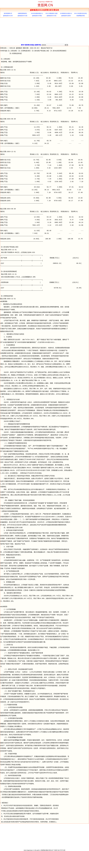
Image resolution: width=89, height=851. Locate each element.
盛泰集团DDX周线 (37, 15)
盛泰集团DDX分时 (8, 15)
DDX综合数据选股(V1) (37, 13)
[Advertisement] (44, 31)
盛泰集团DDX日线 (22, 15)
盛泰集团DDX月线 (51, 15)
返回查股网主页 (8, 13)
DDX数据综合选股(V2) (66, 13)
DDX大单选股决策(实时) (80, 13)
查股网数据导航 (80, 15)
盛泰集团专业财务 (66, 15)
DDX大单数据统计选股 (51, 13)
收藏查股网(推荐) (22, 13)
